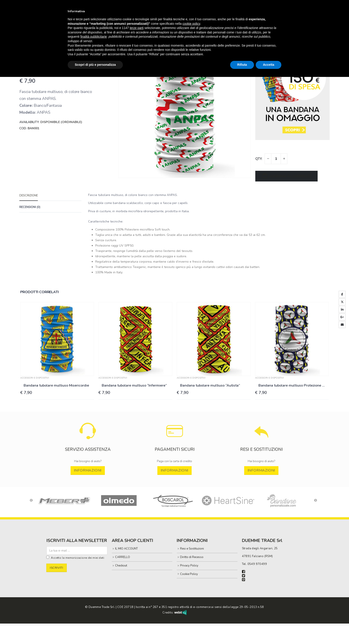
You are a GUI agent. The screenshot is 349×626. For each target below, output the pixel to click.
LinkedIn (342, 309)
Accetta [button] (268, 64)
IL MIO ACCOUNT (126, 549)
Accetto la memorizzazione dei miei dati (77, 558)
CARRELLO (122, 557)
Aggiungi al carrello (289, 176)
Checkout (121, 566)
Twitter (342, 301)
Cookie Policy (189, 574)
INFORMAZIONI (88, 470)
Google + (342, 317)
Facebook (342, 294)
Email (342, 324)
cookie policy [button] (191, 23)
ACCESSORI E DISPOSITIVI (34, 377)
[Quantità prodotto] (276, 158)
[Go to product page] (57, 339)
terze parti (137, 28)
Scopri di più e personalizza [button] (95, 64)
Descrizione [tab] (28, 196)
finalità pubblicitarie (93, 36)
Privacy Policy (189, 566)
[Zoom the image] (87, 425)
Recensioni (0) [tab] (29, 207)
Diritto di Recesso (191, 557)
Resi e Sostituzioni (192, 549)
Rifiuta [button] (242, 64)
